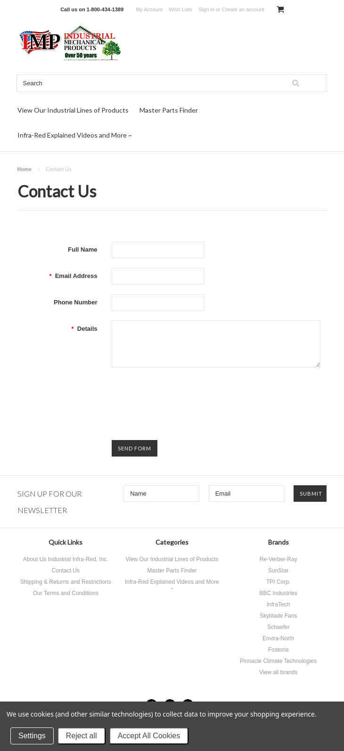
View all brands (278, 672)
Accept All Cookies (149, 736)
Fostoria (278, 649)
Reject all (81, 736)
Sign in (206, 9)
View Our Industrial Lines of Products (73, 110)
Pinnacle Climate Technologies (278, 661)
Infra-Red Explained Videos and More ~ (74, 135)
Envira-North (278, 638)
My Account (149, 9)
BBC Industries (278, 593)
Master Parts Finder (168, 110)
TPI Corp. (278, 582)
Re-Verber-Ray (278, 559)
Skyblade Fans (278, 615)
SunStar (278, 570)
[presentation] (183, 395)
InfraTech (278, 604)
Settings (32, 736)
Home (24, 169)
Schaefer (278, 627)
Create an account (243, 9)
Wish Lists (180, 9)
